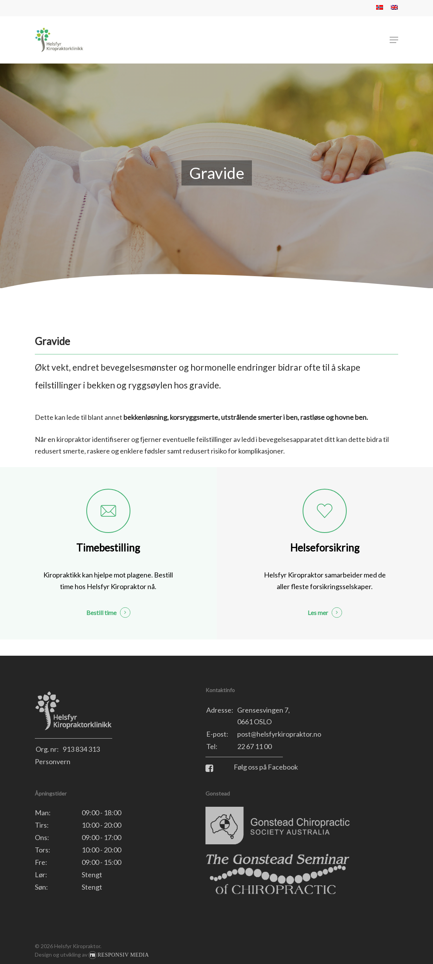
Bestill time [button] (101, 612)
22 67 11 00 (254, 746)
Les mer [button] (318, 612)
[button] (394, 40)
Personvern (52, 761)
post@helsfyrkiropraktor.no (279, 734)
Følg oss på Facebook (251, 767)
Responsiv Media (123, 955)
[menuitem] (379, 8)
